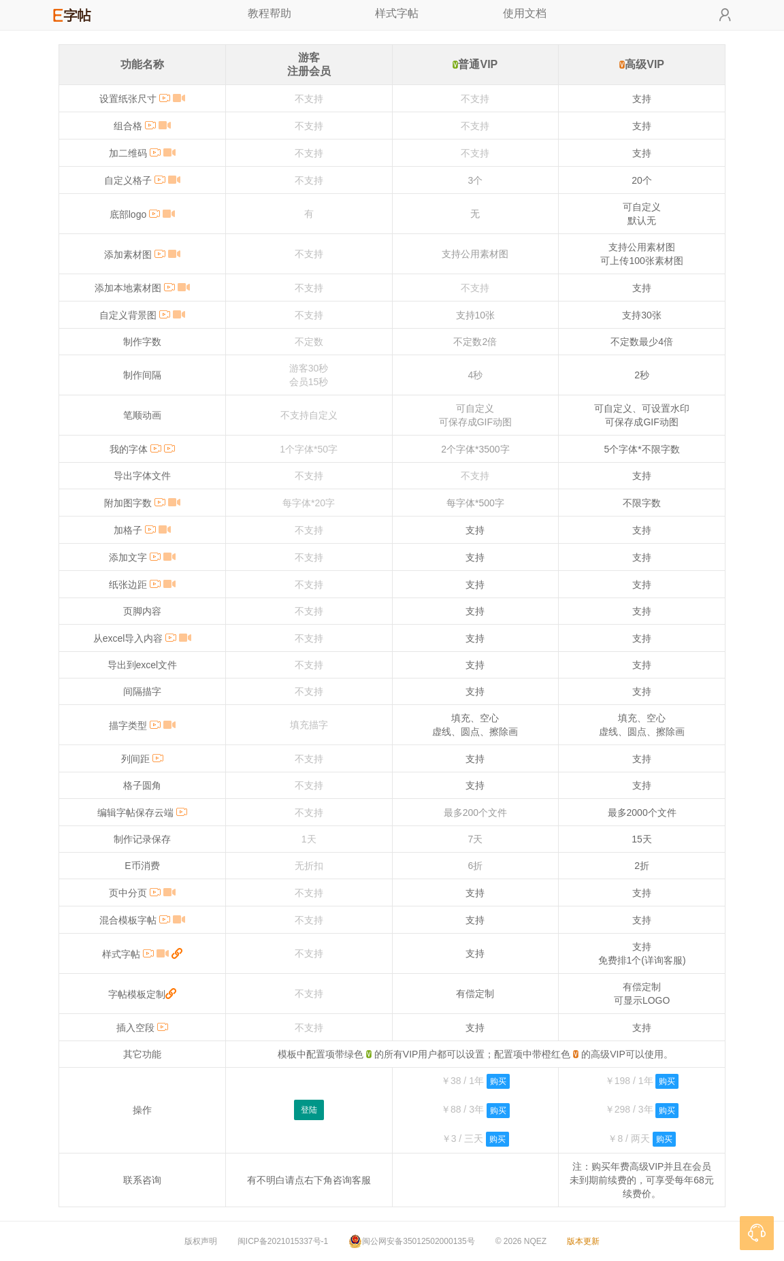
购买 (498, 1081)
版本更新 (583, 1241)
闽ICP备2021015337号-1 (283, 1241)
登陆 (309, 1110)
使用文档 (524, 13)
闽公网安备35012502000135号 (411, 1241)
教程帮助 (269, 13)
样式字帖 (397, 13)
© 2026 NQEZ (521, 1241)
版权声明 (200, 1241)
